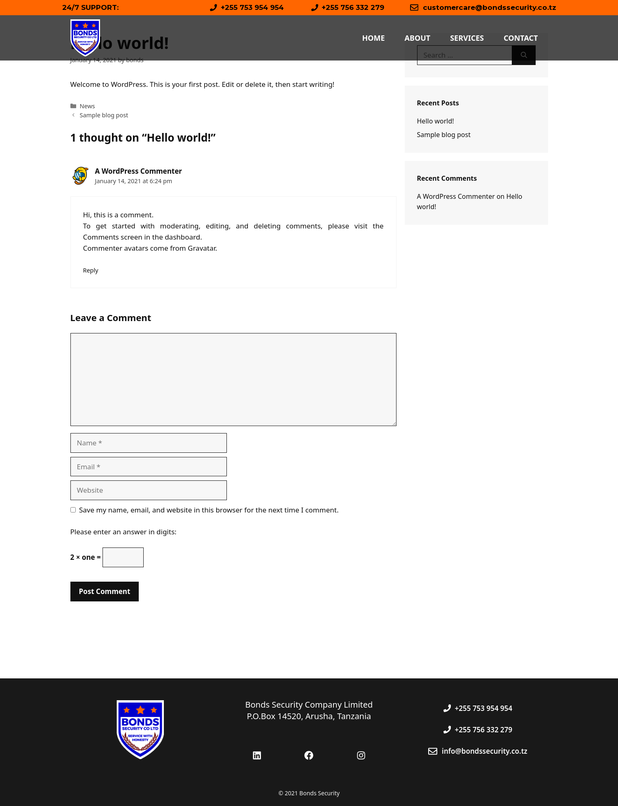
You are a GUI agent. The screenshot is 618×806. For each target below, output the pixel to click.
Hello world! (435, 121)
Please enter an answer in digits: (123, 531)
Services (467, 38)
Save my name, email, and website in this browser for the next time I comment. (208, 510)
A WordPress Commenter (138, 171)
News (87, 106)
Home (373, 38)
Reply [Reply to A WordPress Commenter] (90, 270)
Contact (521, 38)
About (418, 38)
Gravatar (201, 248)
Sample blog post (104, 115)
